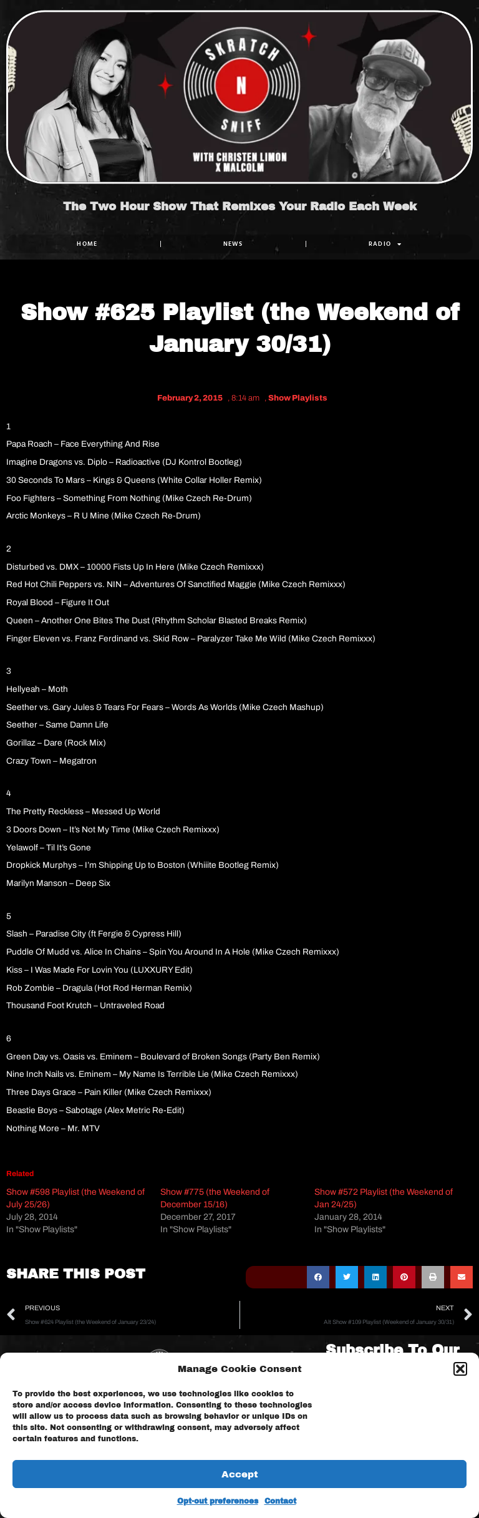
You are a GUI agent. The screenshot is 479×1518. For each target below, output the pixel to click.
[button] (460, 1369)
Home (87, 243)
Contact (280, 1501)
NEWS (233, 243)
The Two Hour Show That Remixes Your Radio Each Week (240, 207)
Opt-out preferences (217, 1501)
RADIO (385, 244)
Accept (239, 1474)
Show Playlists (297, 398)
